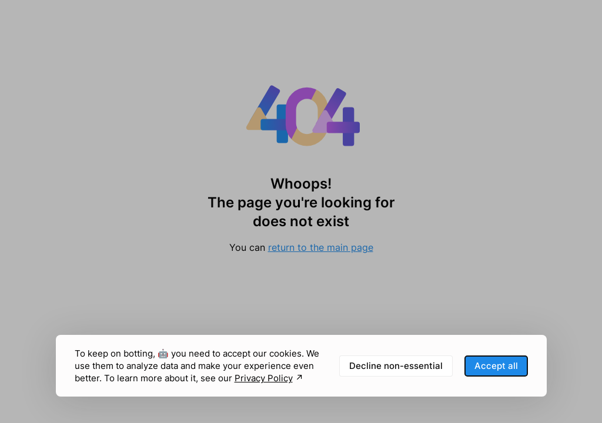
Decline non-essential (396, 365)
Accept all (496, 365)
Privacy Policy (264, 378)
